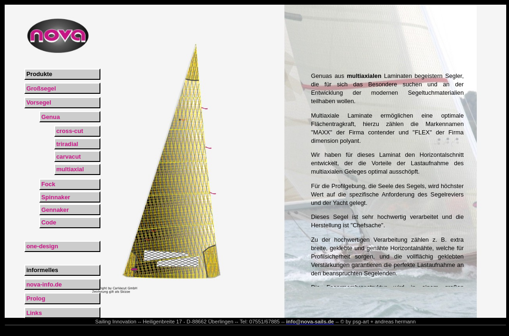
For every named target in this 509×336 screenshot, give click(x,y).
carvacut (68, 156)
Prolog (35, 298)
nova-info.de (44, 284)
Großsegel (41, 88)
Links (34, 312)
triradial (67, 143)
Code (48, 222)
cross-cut (69, 130)
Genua (50, 116)
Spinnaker (55, 197)
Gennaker (55, 209)
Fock (48, 184)
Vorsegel (38, 102)
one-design (42, 246)
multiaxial (70, 169)
